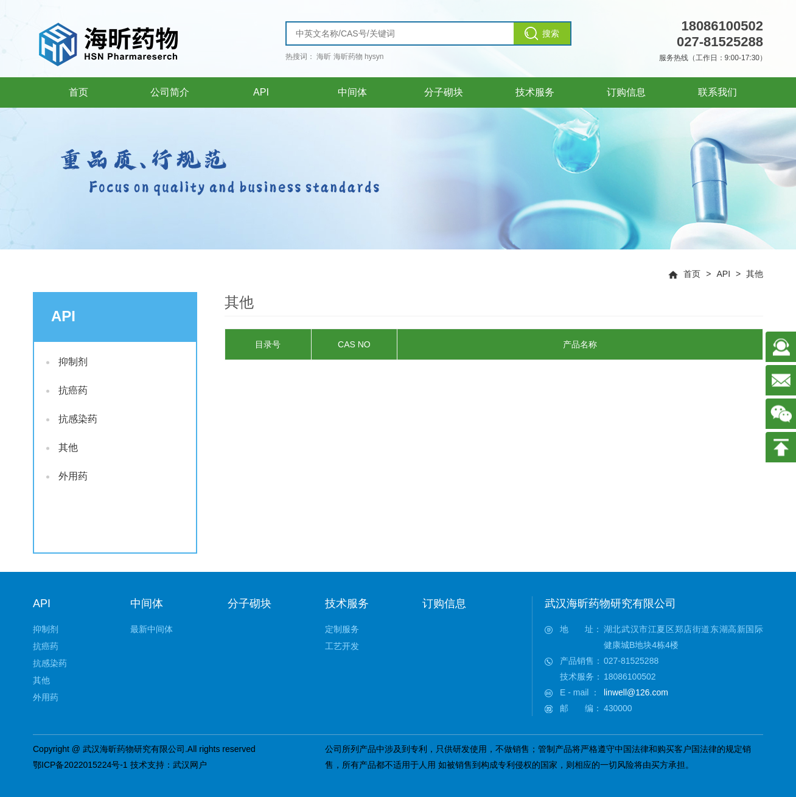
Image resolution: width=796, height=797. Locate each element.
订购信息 (444, 603)
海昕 (323, 56)
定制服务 (342, 629)
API (723, 274)
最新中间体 (151, 629)
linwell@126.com (636, 692)
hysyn (374, 56)
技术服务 (347, 603)
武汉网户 (190, 765)
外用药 (67, 476)
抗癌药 (67, 390)
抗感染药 (71, 419)
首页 (691, 274)
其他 (754, 274)
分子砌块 (249, 603)
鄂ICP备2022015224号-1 (80, 765)
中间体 (146, 603)
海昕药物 (348, 56)
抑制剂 (67, 362)
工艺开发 (342, 646)
